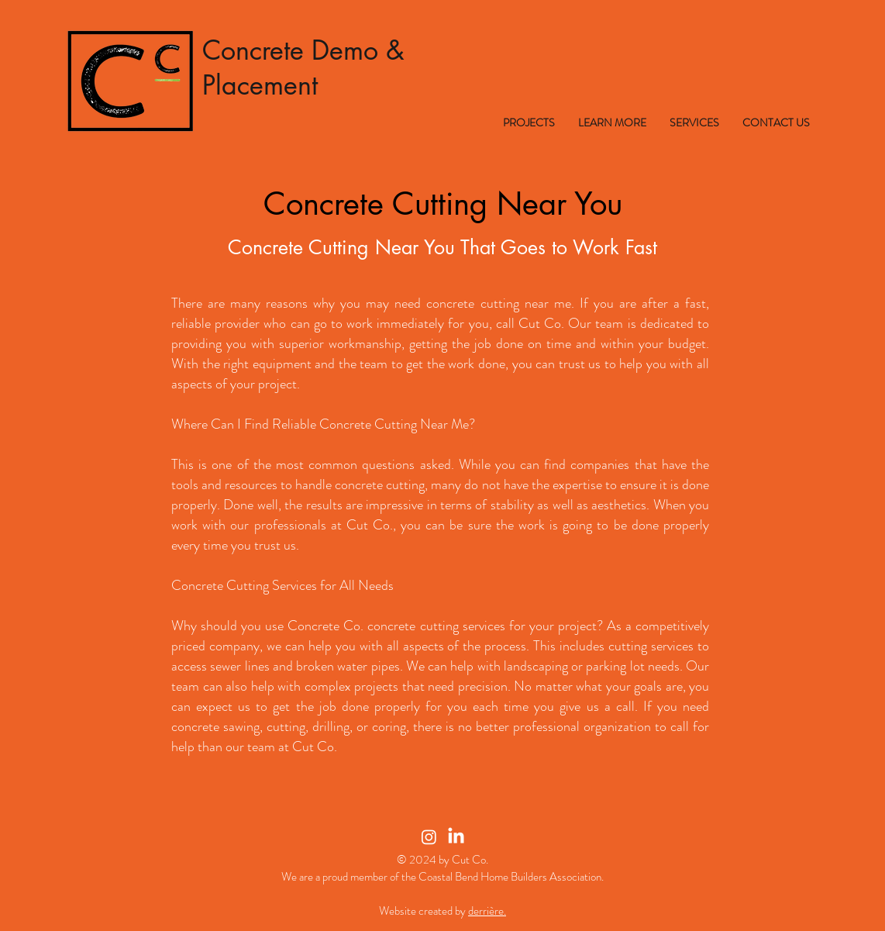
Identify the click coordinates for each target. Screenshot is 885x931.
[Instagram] (429, 837)
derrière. (487, 910)
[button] (528, 123)
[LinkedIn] (456, 837)
